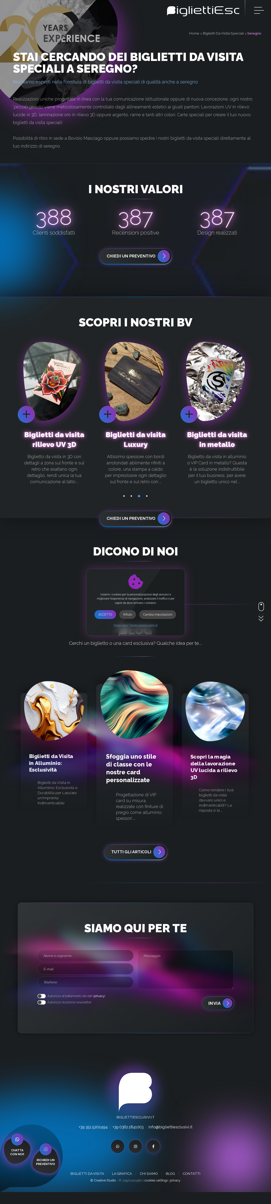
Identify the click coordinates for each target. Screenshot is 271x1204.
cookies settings (156, 1192)
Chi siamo (149, 1185)
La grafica (122, 1185)
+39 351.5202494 (91, 1138)
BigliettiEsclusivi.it (135, 1129)
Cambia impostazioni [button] (157, 614)
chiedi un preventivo (138, 256)
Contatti (191, 1185)
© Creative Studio (103, 1192)
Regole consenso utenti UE (144, 625)
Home (194, 33)
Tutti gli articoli (138, 863)
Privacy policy (121, 625)
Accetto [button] (105, 614)
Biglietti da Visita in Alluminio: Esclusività (51, 774)
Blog (170, 1185)
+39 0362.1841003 (128, 1138)
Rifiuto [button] (127, 614)
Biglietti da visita (87, 1185)
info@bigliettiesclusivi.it (172, 1138)
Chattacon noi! (17, 1164)
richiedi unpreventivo (45, 1165)
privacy (99, 1008)
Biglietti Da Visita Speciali (223, 33)
